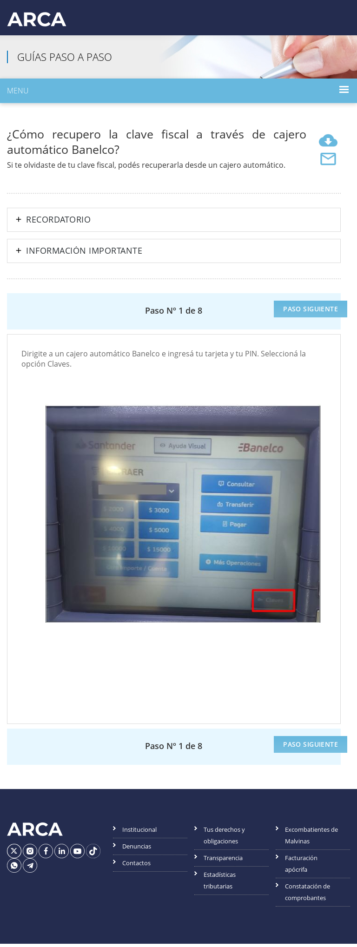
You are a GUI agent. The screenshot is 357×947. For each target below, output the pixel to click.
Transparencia (223, 861)
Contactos (136, 866)
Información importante (84, 254)
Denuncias (136, 849)
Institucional (139, 833)
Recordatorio (58, 223)
